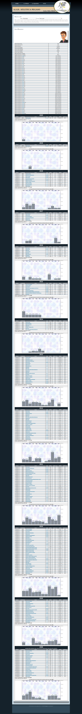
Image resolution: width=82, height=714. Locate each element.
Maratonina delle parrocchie (30, 373)
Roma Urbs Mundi (29, 183)
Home (17, 3)
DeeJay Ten (28, 218)
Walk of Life (28, 364)
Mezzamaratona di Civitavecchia (31, 619)
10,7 (23, 86)
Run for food (28, 492)
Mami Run (27, 250)
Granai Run (28, 414)
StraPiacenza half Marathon (30, 535)
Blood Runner (28, 378)
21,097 (23, 102)
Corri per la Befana (29, 284)
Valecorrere (28, 418)
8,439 (47, 567)
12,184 (47, 543)
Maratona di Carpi (29, 430)
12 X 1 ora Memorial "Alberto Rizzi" (31, 559)
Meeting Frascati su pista (30, 551)
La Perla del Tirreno (29, 481)
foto (44, 3)
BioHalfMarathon (28, 563)
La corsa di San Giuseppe (30, 178)
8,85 (47, 612)
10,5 (23, 85)
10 (22, 80)
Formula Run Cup (29, 420)
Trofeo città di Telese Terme (30, 546)
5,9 (22, 60)
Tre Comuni (28, 358)
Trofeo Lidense (28, 173)
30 (22, 109)
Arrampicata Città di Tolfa (30, 612)
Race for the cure (28, 324)
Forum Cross (28, 322)
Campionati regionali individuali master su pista (33, 479)
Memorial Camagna (29, 375)
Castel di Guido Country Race (30, 473)
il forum (26, 3)
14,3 (23, 98)
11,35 (23, 90)
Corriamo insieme (29, 671)
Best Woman (28, 256)
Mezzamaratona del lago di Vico (31, 487)
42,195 (23, 113)
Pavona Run (28, 602)
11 (22, 87)
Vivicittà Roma (28, 604)
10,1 (23, 81)
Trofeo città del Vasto (29, 476)
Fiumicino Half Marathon (30, 217)
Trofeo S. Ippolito (28, 182)
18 (22, 101)
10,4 (47, 375)
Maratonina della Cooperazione (31, 660)
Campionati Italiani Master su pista (31, 547)
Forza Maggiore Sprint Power (30, 620)
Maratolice (27, 367)
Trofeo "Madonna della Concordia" (31, 556)
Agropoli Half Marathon (29, 603)
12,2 (23, 93)
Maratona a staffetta (29, 567)
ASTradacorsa (28, 542)
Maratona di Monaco (29, 381)
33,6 (47, 468)
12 (22, 92)
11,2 (47, 671)
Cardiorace (27, 255)
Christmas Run (28, 383)
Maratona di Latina (29, 497)
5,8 (22, 59)
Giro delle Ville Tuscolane (30, 540)
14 (22, 97)
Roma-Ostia (28, 177)
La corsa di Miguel (29, 530)
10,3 (23, 82)
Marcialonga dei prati (29, 664)
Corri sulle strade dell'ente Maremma (31, 329)
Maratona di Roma (29, 413)
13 (22, 96)
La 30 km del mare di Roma (30, 491)
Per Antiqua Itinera (29, 474)
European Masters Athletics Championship (32, 291)
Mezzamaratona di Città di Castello (31, 548)
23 (22, 108)
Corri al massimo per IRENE (30, 552)
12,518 (47, 559)
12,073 (47, 608)
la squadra (35, 3)
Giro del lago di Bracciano (30, 468)
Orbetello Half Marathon (30, 290)
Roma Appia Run (28, 323)
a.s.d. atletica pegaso (26, 9)
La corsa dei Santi (29, 184)
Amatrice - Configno (29, 424)
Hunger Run (28, 431)
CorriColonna (28, 490)
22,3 (23, 104)
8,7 (22, 71)
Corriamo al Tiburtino (29, 496)
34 (22, 112)
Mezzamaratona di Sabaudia (30, 379)
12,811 (47, 666)
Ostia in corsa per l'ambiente (30, 181)
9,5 (22, 76)
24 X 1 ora (27, 543)
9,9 (22, 79)
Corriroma (27, 294)
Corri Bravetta (28, 251)
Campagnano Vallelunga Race (30, 423)
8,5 (22, 70)
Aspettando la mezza (29, 359)
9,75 (47, 474)
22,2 (23, 103)
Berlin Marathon (28, 254)
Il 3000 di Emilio (28, 428)
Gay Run (27, 328)
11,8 (23, 91)
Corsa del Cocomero (29, 480)
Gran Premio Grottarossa (30, 672)
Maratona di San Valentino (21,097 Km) (32, 288)
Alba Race (27, 325)
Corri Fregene (28, 176)
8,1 (22, 68)
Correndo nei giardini (29, 655)
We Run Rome (28, 439)
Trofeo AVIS (28, 495)
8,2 (22, 69)
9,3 (22, 75)
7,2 (22, 65)
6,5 (22, 63)
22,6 (23, 107)
